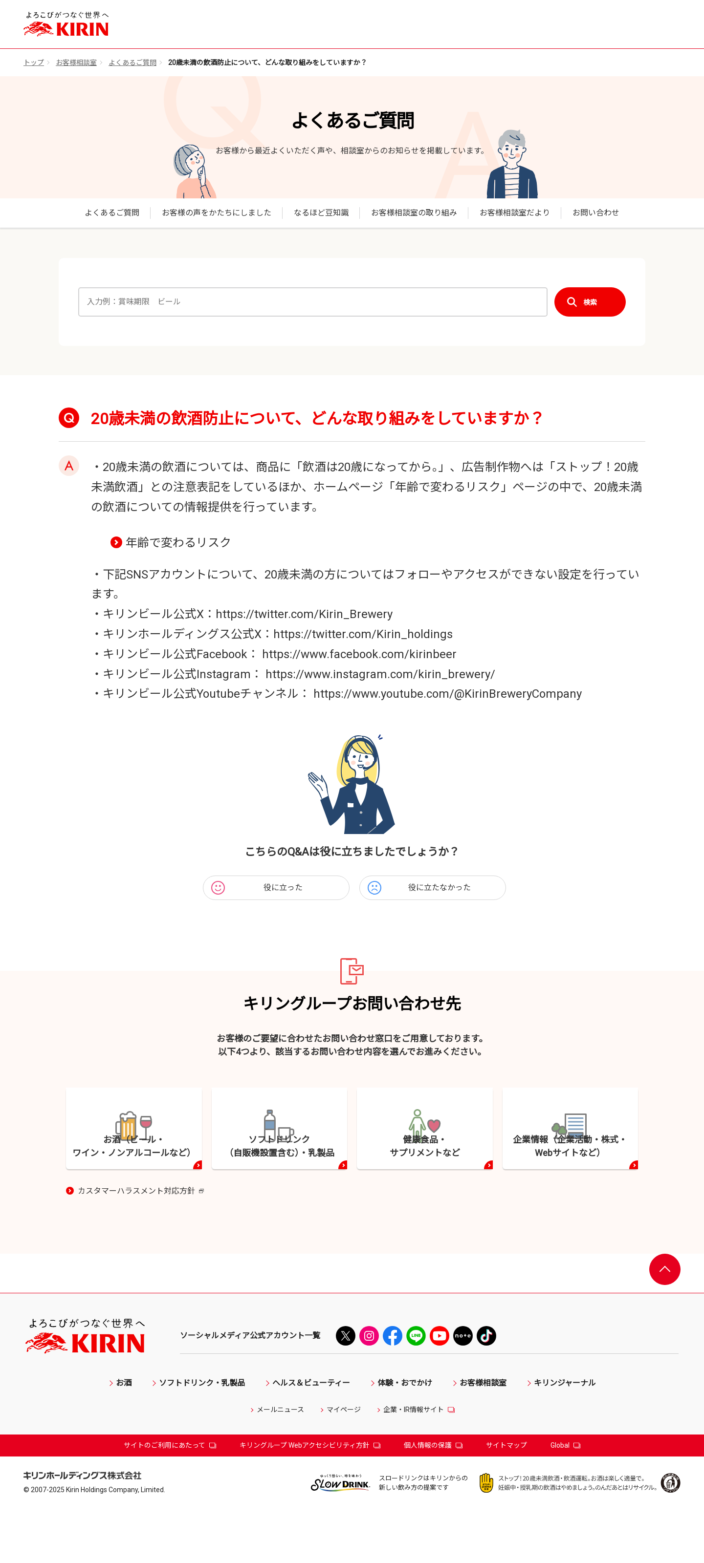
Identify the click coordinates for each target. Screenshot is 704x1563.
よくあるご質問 (132, 62)
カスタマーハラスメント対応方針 (141, 1245)
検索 (590, 302)
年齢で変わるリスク (178, 543)
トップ (33, 62)
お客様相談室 (76, 62)
